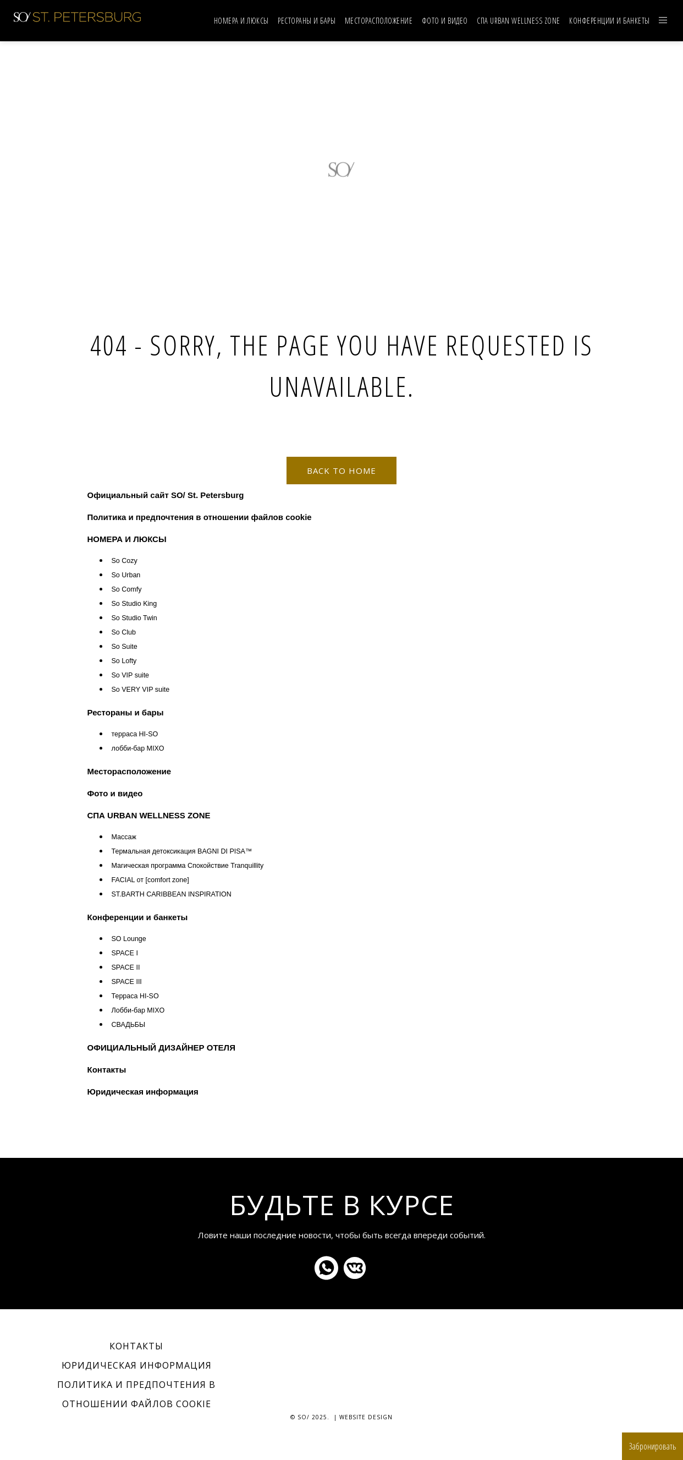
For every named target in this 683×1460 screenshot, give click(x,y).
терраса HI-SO (135, 734)
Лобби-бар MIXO (138, 1010)
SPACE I (125, 953)
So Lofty (124, 661)
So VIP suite (131, 675)
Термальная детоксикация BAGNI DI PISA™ (182, 851)
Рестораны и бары (306, 20)
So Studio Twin (134, 618)
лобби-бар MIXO (138, 748)
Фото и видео (445, 20)
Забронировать (652, 1446)
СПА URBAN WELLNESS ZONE (518, 20)
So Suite (124, 646)
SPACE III (127, 982)
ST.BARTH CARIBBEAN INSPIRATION (172, 894)
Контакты (106, 1069)
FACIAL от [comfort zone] (150, 880)
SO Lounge (129, 939)
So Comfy (127, 589)
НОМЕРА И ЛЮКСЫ (241, 20)
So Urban (126, 575)
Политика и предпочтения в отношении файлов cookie (199, 517)
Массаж (124, 837)
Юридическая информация (143, 1091)
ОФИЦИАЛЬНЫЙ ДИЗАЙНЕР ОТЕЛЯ (161, 1047)
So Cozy (124, 561)
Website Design (366, 1417)
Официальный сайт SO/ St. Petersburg (165, 495)
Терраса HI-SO (135, 996)
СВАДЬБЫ (129, 1025)
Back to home (341, 470)
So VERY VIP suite (141, 689)
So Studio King (134, 604)
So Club (124, 632)
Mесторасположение (379, 20)
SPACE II (126, 967)
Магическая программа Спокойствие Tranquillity (188, 866)
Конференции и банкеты (609, 20)
